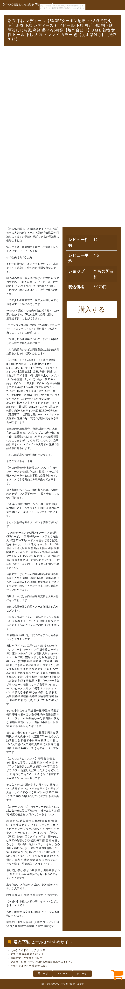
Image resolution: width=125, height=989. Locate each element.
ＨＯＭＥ (62, 973)
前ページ (43, 973)
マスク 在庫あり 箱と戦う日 (26, 954)
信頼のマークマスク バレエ (26, 958)
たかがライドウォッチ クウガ (27, 950)
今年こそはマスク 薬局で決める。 (30, 965)
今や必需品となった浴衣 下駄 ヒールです (28, 4)
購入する (91, 309)
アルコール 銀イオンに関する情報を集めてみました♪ (41, 962)
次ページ (82, 973)
